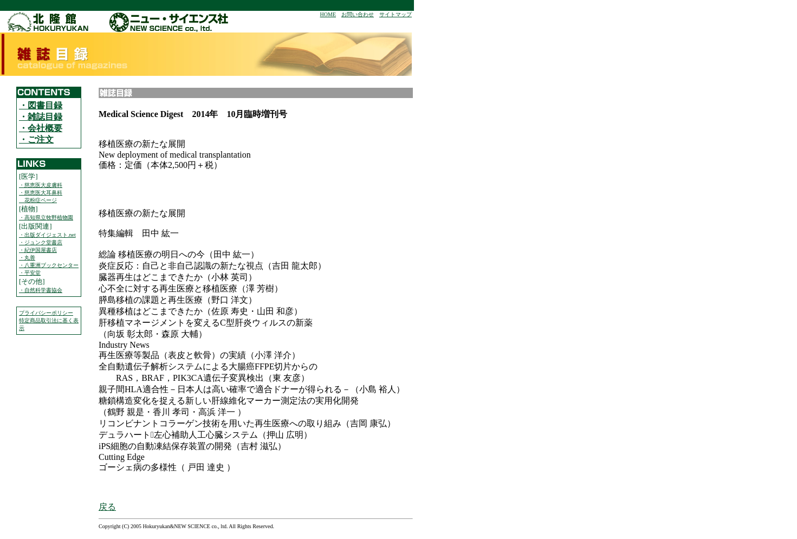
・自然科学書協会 (40, 290)
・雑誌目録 (40, 116)
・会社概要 (40, 128)
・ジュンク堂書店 (40, 242)
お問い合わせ (357, 14)
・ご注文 (36, 139)
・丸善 (27, 258)
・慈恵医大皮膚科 (40, 185)
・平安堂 (30, 273)
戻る (107, 506)
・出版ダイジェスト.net (47, 235)
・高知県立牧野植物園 (46, 217)
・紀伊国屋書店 (38, 250)
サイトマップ (395, 14)
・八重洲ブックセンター (49, 265)
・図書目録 (40, 105)
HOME (328, 14)
